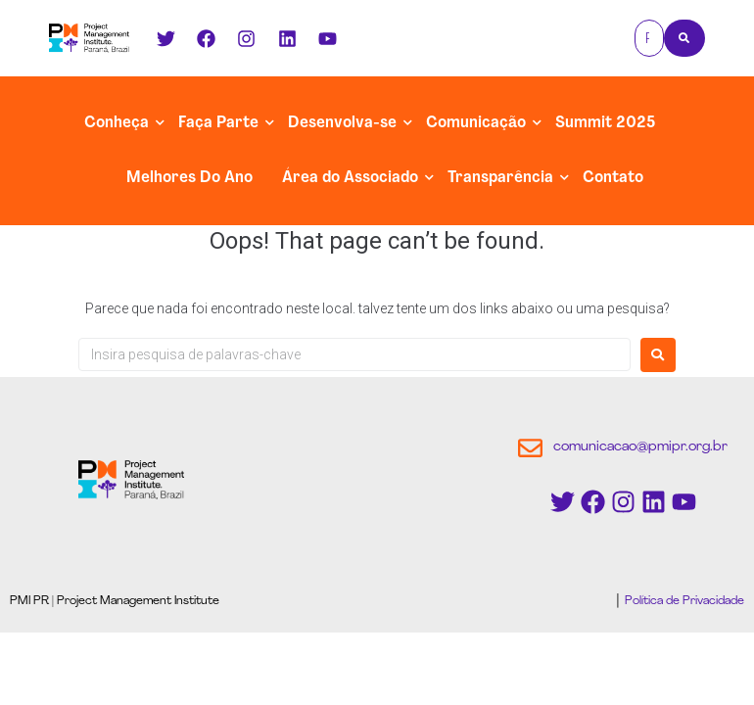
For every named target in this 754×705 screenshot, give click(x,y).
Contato (613, 178)
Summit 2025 (605, 123)
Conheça (116, 123)
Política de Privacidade (683, 601)
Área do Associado (350, 178)
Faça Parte (218, 123)
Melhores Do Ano (189, 178)
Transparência (500, 178)
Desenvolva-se (342, 123)
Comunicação (476, 123)
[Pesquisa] (649, 38)
